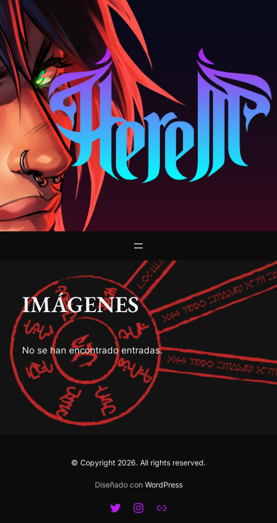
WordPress (164, 484)
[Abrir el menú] (138, 245)
